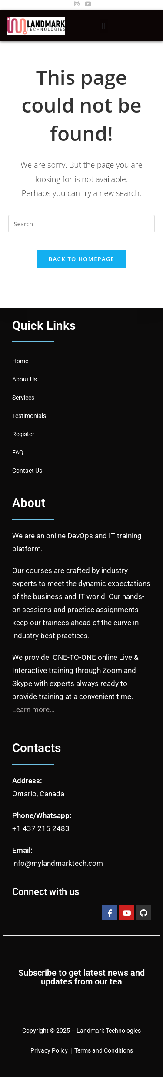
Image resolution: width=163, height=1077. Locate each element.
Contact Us (27, 470)
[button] (104, 26)
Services (23, 397)
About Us (24, 379)
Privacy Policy (49, 1050)
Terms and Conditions (103, 1050)
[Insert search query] (81, 223)
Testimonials (29, 415)
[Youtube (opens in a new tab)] (87, 4)
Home (20, 361)
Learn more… (33, 709)
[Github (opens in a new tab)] (76, 4)
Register (23, 434)
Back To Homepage (81, 259)
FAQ (17, 452)
